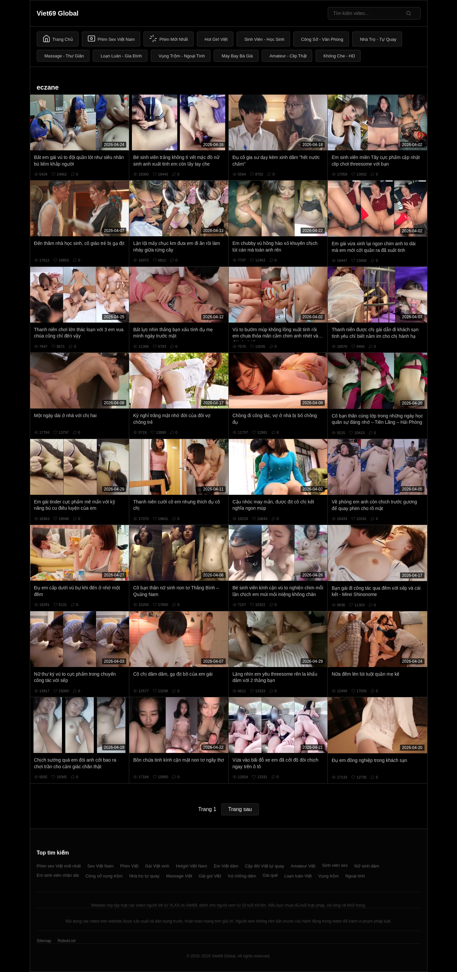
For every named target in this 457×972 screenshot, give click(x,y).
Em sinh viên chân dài (58, 875)
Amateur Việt (303, 865)
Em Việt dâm (226, 865)
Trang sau (240, 809)
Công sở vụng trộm (104, 875)
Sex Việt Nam (100, 865)
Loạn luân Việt (298, 875)
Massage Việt (179, 875)
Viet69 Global (58, 13)
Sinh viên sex (335, 865)
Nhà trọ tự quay (144, 875)
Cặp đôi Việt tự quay (264, 865)
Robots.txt (67, 940)
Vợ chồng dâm (242, 875)
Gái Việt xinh (157, 865)
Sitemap (44, 940)
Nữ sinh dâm (366, 865)
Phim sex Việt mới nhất (59, 865)
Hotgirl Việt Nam (191, 865)
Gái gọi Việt (210, 875)
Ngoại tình (355, 875)
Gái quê (270, 875)
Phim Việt (129, 865)
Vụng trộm (328, 875)
